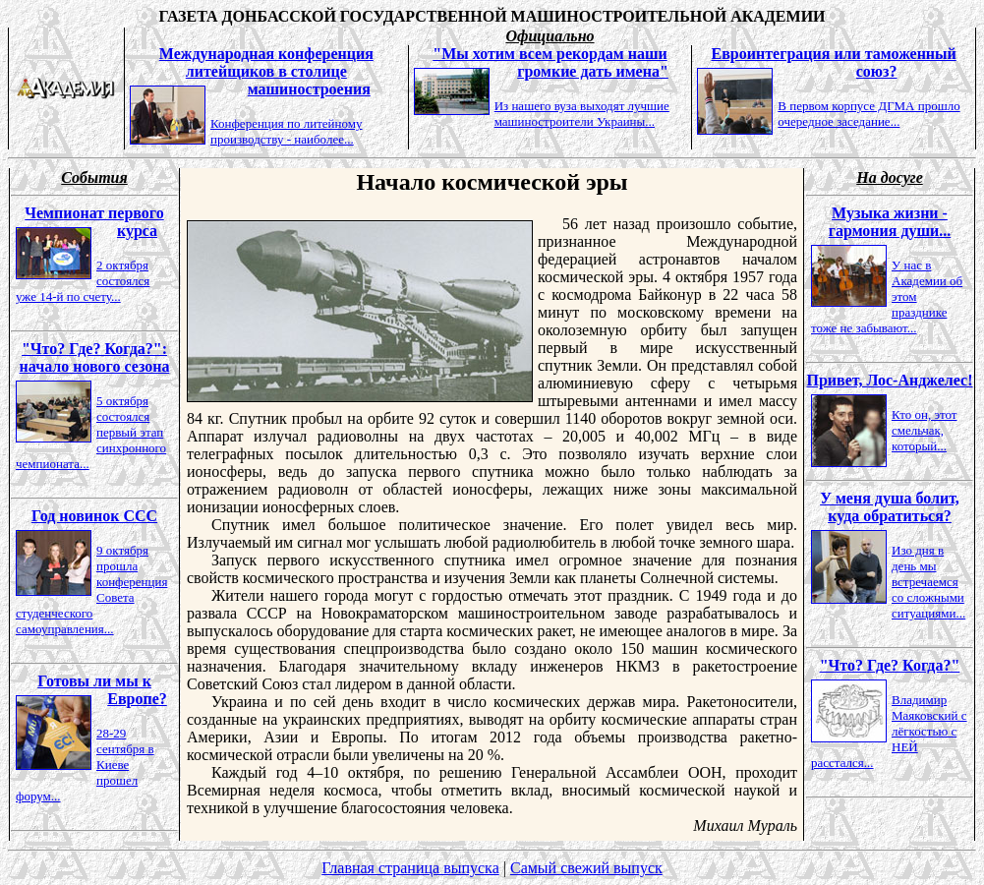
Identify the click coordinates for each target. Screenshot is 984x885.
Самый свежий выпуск (586, 867)
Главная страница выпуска (410, 867)
